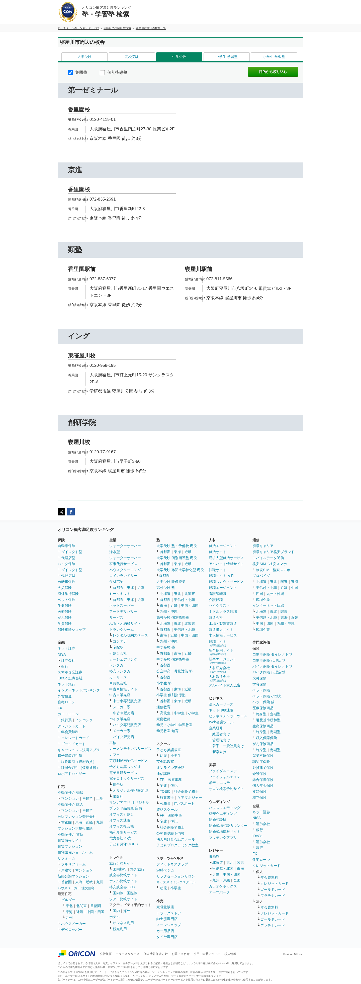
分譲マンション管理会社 (77, 817)
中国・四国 (95, 912)
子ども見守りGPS (123, 844)
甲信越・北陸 (184, 600)
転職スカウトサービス (226, 582)
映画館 (214, 856)
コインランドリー (123, 576)
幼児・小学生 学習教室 (174, 725)
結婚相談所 (217, 820)
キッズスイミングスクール (176, 882)
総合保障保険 (263, 780)
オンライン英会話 (170, 768)
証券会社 (68, 660)
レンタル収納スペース (130, 635)
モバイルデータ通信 (268, 558)
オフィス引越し (121, 814)
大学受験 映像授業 (171, 582)
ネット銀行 (66, 684)
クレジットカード (72, 726)
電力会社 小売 (120, 838)
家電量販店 (165, 907)
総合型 (118, 784)
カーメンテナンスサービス (130, 749)
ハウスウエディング (224, 808)
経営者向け (221, 734)
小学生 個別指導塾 (171, 695)
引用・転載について (207, 954)
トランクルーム (121, 630)
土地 (99, 798)
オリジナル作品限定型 (130, 790)
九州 (99, 822)
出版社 (118, 796)
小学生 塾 (163, 683)
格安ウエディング (223, 814)
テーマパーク (219, 892)
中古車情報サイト (123, 689)
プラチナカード (272, 895)
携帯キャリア (263, 546)
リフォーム (66, 858)
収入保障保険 (266, 738)
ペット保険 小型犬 (267, 696)
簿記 (173, 785)
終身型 (261, 714)
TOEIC (165, 791)
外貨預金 (65, 696)
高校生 (165, 713)
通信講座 (163, 774)
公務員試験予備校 (170, 833)
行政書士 (167, 797)
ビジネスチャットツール (228, 716)
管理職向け (221, 740)
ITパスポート (184, 803)
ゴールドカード (73, 744)
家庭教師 (163, 719)
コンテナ (120, 641)
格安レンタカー (121, 671)
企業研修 (216, 728)
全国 (236, 880)
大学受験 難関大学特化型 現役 (180, 570)
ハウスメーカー (73, 924)
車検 (112, 743)
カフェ (114, 755)
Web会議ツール (221, 722)
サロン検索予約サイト (226, 789)
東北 (69, 906)
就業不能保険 (263, 756)
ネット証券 (66, 648)
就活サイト (217, 552)
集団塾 (77, 72)
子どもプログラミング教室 (177, 845)
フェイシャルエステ (224, 777)
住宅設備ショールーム (75, 852)
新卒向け (219, 752)
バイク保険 (66, 564)
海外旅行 (137, 869)
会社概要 (106, 954)
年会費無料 (70, 732)
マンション (70, 798)
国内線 (118, 893)
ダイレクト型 (71, 552)
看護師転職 (217, 594)
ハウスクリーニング (125, 570)
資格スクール (166, 810)
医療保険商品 (263, 708)
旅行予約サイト (121, 863)
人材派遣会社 (219, 678)
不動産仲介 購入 (70, 804)
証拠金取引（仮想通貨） (80, 768)
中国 (294, 588)
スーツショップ (168, 925)
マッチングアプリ (223, 838)
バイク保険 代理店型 (268, 672)
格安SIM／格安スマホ (269, 564)
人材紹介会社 (219, 669)
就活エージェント (223, 546)
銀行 (64, 666)
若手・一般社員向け (228, 746)
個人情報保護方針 (156, 954)
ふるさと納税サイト (125, 623)
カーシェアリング (123, 659)
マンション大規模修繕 (75, 828)
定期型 (275, 714)
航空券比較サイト (123, 875)
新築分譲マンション (73, 876)
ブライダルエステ (223, 771)
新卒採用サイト (221, 652)
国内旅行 (120, 869)
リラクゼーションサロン (175, 876)
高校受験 (132, 57)
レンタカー (118, 665)
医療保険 (65, 611)
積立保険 (259, 797)
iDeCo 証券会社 (70, 678)
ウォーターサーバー (125, 546)
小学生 (193, 713)
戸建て (87, 798)
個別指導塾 (113, 72)
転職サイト (217, 570)
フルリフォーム (73, 864)
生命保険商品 (263, 726)
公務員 (165, 803)
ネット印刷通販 (221, 710)
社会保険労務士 (186, 791)
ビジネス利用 (123, 923)
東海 (78, 822)
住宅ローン (66, 702)
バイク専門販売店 (127, 725)
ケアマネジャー (189, 797)
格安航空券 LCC (122, 887)
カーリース (118, 677)
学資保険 (65, 623)
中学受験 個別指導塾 (172, 659)
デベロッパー (71, 930)
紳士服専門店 (166, 919)
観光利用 (120, 929)
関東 (240, 862)
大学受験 (84, 57)
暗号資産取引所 (70, 756)
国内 (116, 911)
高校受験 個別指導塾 (172, 617)
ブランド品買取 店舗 (125, 808)
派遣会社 (216, 617)
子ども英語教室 (168, 750)
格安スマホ (281, 570)
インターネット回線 (268, 605)
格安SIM (262, 570)
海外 (126, 911)
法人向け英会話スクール (175, 839)
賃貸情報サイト (70, 840)
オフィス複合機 (121, 826)
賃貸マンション (70, 846)
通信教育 (163, 707)
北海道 (165, 594)
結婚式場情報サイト (224, 832)
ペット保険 (66, 600)
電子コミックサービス (126, 778)
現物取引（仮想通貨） (78, 762)
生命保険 (65, 605)
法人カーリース (221, 704)
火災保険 (65, 588)
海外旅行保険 (68, 594)
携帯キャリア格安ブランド (273, 552)
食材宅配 (116, 582)
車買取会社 (118, 683)
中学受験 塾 (165, 647)
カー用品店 (165, 931)
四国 (259, 594)
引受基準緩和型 (268, 720)
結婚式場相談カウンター (228, 826)
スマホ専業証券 (70, 672)
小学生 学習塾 (274, 57)
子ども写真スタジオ (125, 767)
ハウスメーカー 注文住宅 (76, 888)
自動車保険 (66, 546)
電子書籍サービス (123, 773)
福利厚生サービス (123, 832)
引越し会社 (118, 653)
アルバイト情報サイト (226, 564)
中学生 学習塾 (227, 57)
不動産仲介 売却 (70, 792)
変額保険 (259, 791)
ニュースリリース (128, 954)
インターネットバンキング (79, 690)
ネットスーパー (121, 605)
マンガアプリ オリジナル (129, 802)
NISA (62, 654)
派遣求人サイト (221, 630)
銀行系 (66, 720)
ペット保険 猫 (263, 702)
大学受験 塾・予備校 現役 (176, 546)
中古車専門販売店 (127, 701)
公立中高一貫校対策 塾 (174, 671)
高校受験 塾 (165, 588)
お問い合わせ (180, 954)
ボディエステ (219, 783)
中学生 (179, 713)
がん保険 (65, 617)
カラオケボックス (223, 886)
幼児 (163, 756)
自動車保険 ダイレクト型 (272, 654)
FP (162, 780)
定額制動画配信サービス (128, 761)
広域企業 (263, 600)
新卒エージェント (223, 660)
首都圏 (66, 822)
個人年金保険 (263, 785)
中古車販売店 (119, 695)
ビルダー (68, 900)
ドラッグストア (168, 913)
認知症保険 (261, 762)
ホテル (114, 917)
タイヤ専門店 (166, 937)
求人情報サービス (223, 635)
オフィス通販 (119, 820)
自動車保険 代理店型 (268, 660)
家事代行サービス (123, 564)
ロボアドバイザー (72, 774)
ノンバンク (84, 720)
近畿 (89, 822)
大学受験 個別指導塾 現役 (176, 558)
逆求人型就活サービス (226, 558)
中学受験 (179, 57)
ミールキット (119, 594)
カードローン (68, 714)
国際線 (132, 893)
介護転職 (216, 600)
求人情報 (230, 954)
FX (60, 708)
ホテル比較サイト (123, 881)
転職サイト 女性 (221, 576)
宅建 (163, 785)
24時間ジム (165, 870)
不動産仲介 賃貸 (70, 834)
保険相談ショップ (72, 630)
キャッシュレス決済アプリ (79, 750)
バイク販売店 (119, 719)
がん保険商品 (263, 744)
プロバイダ (261, 576)
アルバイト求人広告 (224, 685)
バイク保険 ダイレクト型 (272, 666)
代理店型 (68, 558)
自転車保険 (66, 582)
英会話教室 (165, 762)
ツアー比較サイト (123, 899)
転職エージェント (223, 588)
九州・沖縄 (168, 611)
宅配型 (118, 647)
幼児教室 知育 (167, 731)
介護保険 (259, 774)
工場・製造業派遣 (223, 623)
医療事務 (175, 780)
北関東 (81, 906)
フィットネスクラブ (172, 864)
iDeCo (257, 836)
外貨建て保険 (263, 768)
